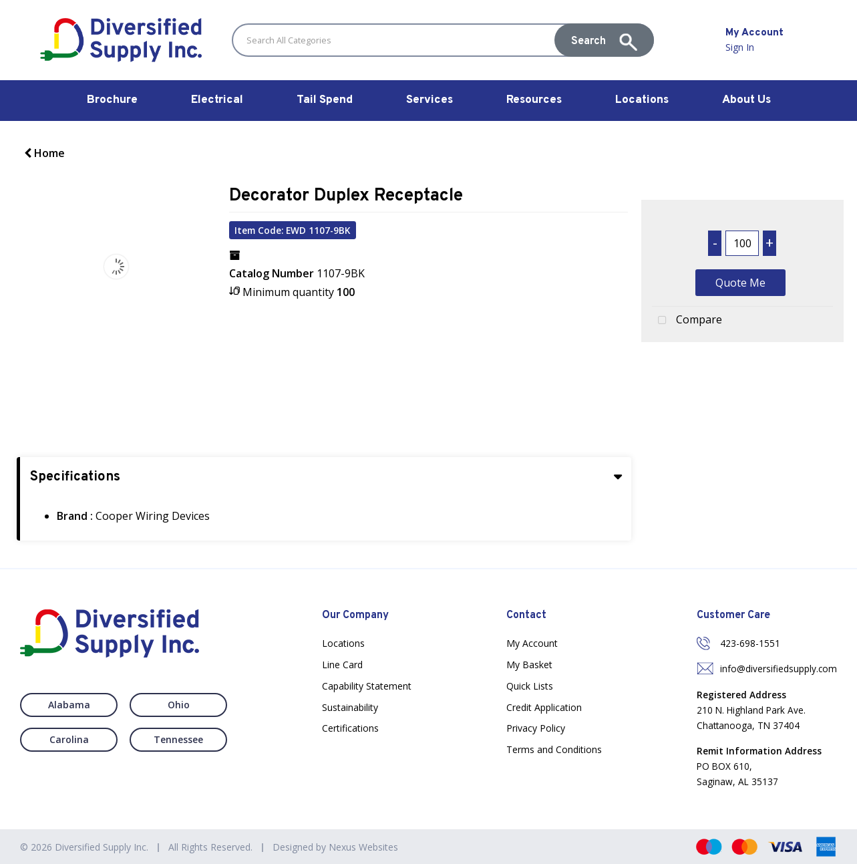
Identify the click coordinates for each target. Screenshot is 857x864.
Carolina (69, 739)
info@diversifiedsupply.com (778, 668)
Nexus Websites (363, 847)
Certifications (350, 728)
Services (429, 100)
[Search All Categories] (443, 40)
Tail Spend (325, 100)
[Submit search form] (604, 40)
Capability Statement (366, 686)
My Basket (529, 664)
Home (44, 153)
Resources (534, 100)
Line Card (342, 664)
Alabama (69, 704)
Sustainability (350, 707)
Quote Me (740, 282)
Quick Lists (529, 686)
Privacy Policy (535, 728)
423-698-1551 (750, 643)
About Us (746, 100)
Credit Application (544, 707)
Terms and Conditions (554, 749)
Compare (687, 320)
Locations (642, 100)
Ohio (179, 704)
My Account (532, 643)
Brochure (112, 100)
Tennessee (178, 739)
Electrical (217, 100)
